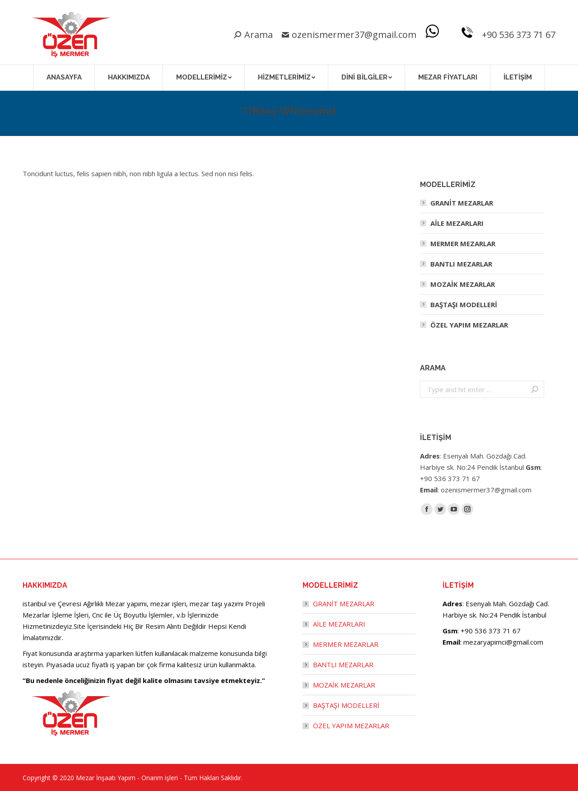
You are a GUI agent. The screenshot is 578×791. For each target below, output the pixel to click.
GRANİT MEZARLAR (461, 202)
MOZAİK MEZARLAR (462, 284)
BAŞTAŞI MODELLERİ (463, 304)
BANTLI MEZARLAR (461, 263)
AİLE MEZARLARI (457, 223)
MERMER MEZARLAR (462, 243)
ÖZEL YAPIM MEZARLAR (469, 324)
